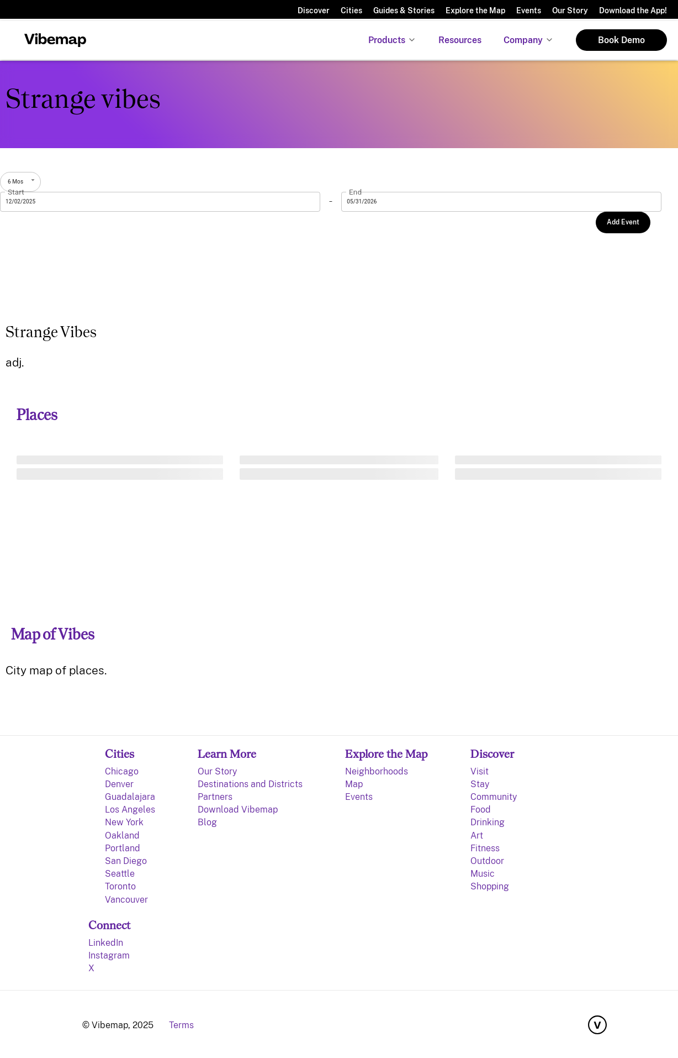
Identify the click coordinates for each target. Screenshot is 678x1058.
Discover (314, 10)
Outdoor (487, 861)
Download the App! (633, 10)
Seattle (120, 873)
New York (124, 822)
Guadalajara (130, 797)
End (355, 191)
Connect (109, 925)
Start (16, 191)
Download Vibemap (238, 809)
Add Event (623, 222)
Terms (181, 1025)
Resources (459, 40)
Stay (479, 784)
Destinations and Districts (250, 784)
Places (37, 415)
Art (476, 835)
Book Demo (621, 40)
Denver (119, 784)
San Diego (126, 861)
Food (480, 809)
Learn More (227, 754)
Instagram (109, 955)
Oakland (122, 835)
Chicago (122, 771)
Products (386, 40)
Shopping (489, 886)
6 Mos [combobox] (15, 182)
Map (354, 784)
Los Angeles (130, 809)
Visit (479, 771)
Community (493, 797)
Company (523, 40)
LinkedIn (105, 942)
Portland (122, 848)
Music (482, 873)
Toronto (120, 886)
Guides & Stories (404, 10)
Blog (207, 822)
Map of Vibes (52, 634)
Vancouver (126, 899)
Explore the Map (475, 10)
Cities (351, 10)
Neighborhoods (376, 771)
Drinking (487, 822)
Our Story (570, 10)
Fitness (485, 848)
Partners (215, 797)
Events (528, 10)
